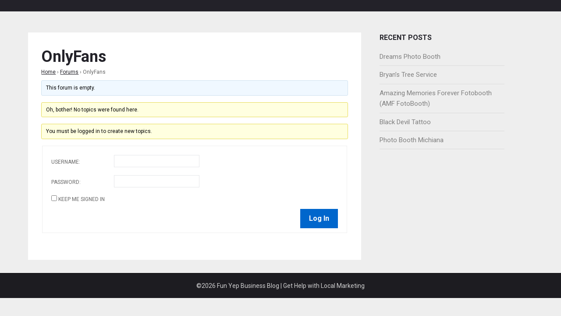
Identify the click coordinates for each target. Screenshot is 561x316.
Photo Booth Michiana (412, 140)
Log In (319, 218)
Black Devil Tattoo (405, 122)
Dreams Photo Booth (410, 57)
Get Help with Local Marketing (324, 285)
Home (48, 72)
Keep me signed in (81, 199)
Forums (69, 72)
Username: (65, 162)
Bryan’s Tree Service (408, 75)
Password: (66, 182)
